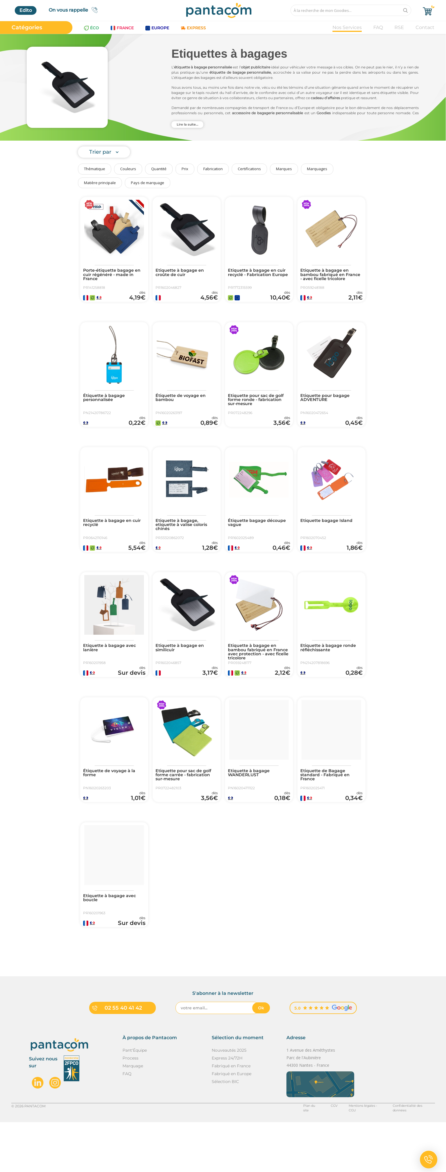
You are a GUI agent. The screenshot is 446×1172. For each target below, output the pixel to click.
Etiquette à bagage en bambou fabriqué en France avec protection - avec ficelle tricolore (257, 678)
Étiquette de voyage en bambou (183, 406)
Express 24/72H (227, 1108)
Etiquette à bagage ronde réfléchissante (331, 673)
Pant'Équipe (135, 1100)
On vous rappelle (75, 10)
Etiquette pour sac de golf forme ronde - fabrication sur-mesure (255, 409)
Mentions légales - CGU (358, 1155)
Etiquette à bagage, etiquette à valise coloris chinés (185, 542)
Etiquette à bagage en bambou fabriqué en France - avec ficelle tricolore (327, 277)
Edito (25, 10)
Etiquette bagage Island (330, 537)
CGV (325, 1155)
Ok (261, 1057)
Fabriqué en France (231, 1115)
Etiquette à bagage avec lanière (112, 673)
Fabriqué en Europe (231, 1123)
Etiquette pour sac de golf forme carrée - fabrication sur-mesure (183, 809)
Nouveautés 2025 (229, 1100)
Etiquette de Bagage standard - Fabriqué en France (328, 809)
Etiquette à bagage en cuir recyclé (110, 540)
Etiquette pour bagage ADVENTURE (328, 406)
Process (130, 1108)
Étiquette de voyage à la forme (112, 806)
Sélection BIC (225, 1131)
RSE (399, 27)
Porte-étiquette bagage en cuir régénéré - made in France (112, 275)
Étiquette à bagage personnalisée (106, 406)
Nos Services (347, 27)
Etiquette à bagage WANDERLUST (251, 806)
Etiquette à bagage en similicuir (182, 673)
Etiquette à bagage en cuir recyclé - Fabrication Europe (257, 275)
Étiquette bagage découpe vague (249, 540)
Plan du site (303, 1155)
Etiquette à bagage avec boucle (112, 940)
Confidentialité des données (411, 1155)
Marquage (133, 1115)
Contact (425, 27)
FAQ (378, 27)
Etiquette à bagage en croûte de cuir (182, 273)
